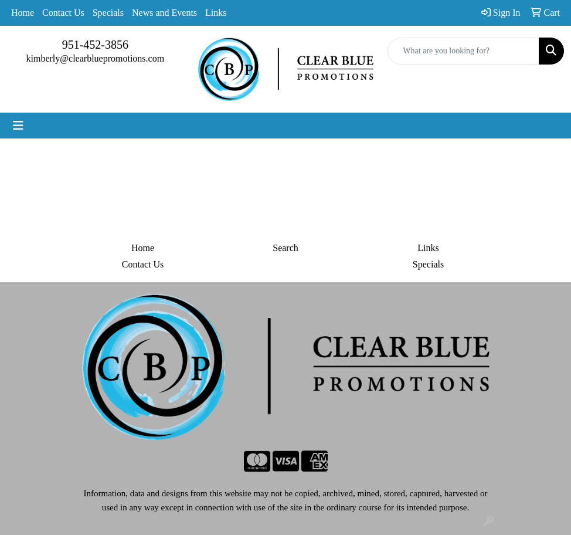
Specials (108, 13)
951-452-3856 (95, 44)
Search (285, 248)
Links (215, 13)
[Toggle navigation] (18, 125)
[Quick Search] (463, 51)
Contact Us (63, 13)
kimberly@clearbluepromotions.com (95, 58)
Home (22, 13)
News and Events (164, 13)
